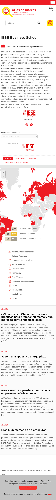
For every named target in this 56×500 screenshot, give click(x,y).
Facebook (31, 124)
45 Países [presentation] (7, 159)
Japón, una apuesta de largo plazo (23, 356)
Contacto (39, 470)
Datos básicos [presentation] (20, 159)
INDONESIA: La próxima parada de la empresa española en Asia (25, 392)
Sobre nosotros (30, 470)
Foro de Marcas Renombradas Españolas (50, 18)
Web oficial (28, 119)
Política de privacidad (17, 470)
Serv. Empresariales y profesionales (28, 47)
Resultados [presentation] (32, 159)
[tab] (8, 158)
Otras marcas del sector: (11, 133)
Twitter (26, 124)
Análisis (4, 309)
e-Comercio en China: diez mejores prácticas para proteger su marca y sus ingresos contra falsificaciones (27, 317)
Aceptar (28, 488)
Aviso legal (5, 470)
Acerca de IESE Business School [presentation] (16, 163)
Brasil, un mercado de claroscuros (23, 429)
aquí (49, 494)
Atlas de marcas (27, 14)
